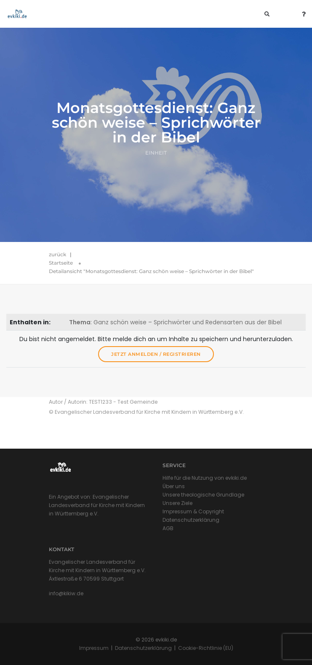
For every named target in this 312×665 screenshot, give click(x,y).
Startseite (61, 263)
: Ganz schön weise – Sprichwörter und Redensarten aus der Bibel (175, 322)
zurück (57, 254)
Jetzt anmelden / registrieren (156, 354)
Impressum (94, 648)
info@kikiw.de (66, 593)
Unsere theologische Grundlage (203, 494)
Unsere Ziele (177, 503)
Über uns (174, 486)
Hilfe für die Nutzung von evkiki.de (205, 477)
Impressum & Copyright (193, 511)
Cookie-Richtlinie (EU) (205, 648)
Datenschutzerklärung (191, 519)
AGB (168, 528)
